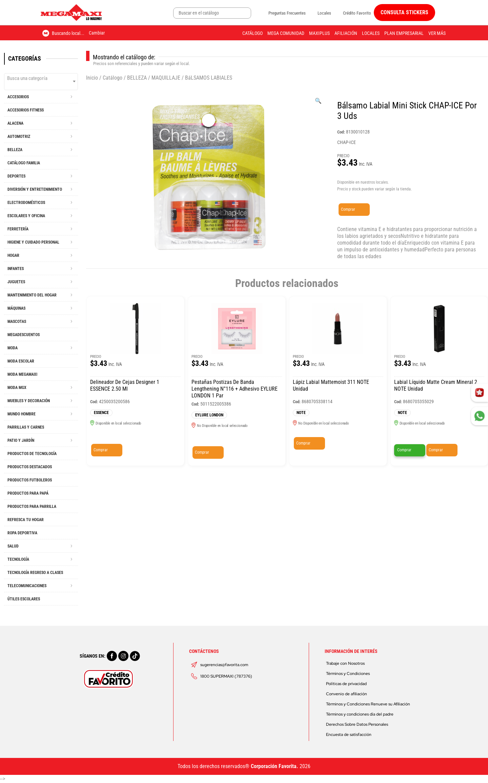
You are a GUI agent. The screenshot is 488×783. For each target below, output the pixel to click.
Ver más (437, 33)
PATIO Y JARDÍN (20, 440)
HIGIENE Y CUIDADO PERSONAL (33, 242)
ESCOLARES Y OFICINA (26, 215)
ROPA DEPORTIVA (22, 533)
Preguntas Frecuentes (287, 13)
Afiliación (345, 33)
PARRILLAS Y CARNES (25, 427)
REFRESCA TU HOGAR (25, 519)
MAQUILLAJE (165, 78)
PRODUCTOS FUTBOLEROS (29, 480)
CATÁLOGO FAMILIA (23, 163)
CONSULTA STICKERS (404, 12)
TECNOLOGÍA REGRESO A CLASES (35, 572)
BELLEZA (14, 149)
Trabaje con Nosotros (345, 663)
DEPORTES (16, 176)
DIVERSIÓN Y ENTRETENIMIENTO (34, 189)
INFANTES (15, 268)
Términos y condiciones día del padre (359, 714)
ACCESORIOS (18, 97)
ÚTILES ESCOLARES (23, 599)
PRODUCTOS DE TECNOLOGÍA (32, 453)
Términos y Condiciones (348, 673)
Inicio (92, 78)
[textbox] (41, 78)
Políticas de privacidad (346, 683)
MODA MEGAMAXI (22, 374)
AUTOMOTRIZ (18, 136)
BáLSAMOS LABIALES (208, 78)
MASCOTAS (16, 321)
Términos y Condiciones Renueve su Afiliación (368, 704)
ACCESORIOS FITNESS (25, 110)
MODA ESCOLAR (20, 361)
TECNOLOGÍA (18, 559)
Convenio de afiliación (346, 694)
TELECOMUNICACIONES (26, 585)
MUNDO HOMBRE (21, 414)
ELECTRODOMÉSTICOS (26, 202)
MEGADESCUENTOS (23, 334)
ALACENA (15, 123)
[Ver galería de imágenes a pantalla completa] (318, 101)
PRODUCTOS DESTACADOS (29, 467)
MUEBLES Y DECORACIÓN (28, 400)
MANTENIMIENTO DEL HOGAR (32, 295)
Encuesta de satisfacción (348, 734)
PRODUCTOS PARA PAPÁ (27, 493)
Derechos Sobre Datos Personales (357, 724)
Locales (324, 13)
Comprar (348, 209)
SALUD (13, 546)
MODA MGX (16, 387)
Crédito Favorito (357, 13)
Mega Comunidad (285, 33)
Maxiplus (319, 33)
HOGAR (13, 255)
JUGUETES (16, 282)
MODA (12, 348)
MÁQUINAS (16, 308)
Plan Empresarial (404, 33)
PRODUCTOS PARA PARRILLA (31, 506)
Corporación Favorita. (274, 766)
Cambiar (97, 33)
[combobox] (41, 81)
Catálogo (252, 33)
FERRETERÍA (17, 229)
